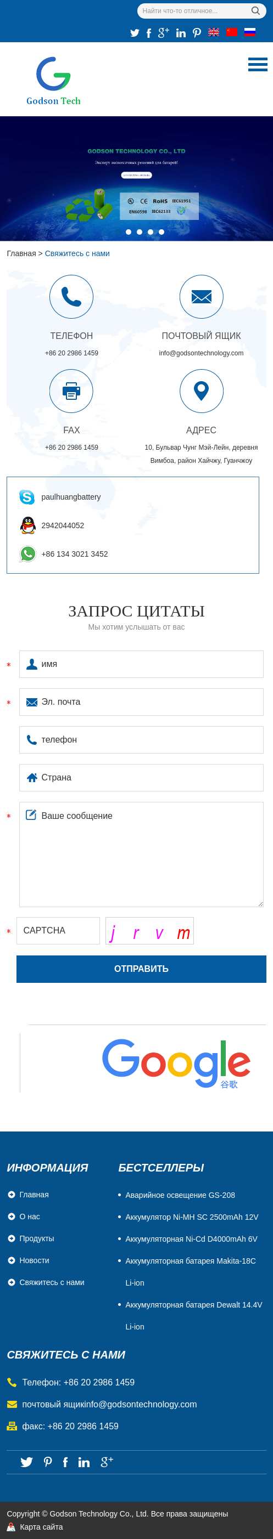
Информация (47, 1168)
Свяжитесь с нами (77, 253)
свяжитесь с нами (66, 1355)
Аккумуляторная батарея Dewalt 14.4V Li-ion (193, 1315)
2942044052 (62, 525)
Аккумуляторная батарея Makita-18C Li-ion (190, 1272)
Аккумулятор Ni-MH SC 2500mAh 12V (191, 1217)
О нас (29, 1216)
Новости (34, 1260)
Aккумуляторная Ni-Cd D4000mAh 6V (191, 1239)
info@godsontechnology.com (201, 353)
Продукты (36, 1238)
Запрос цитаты (136, 611)
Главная (21, 253)
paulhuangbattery (71, 497)
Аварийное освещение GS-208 (180, 1195)
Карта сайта (41, 1527)
